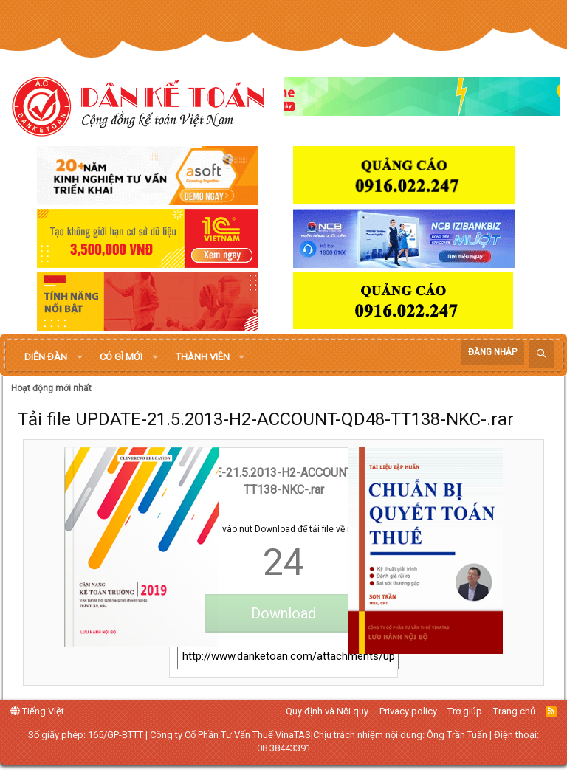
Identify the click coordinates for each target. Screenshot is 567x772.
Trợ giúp (464, 711)
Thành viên (203, 356)
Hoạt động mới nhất (51, 388)
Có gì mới (121, 356)
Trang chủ (514, 711)
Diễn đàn (45, 356)
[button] (79, 357)
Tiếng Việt (37, 711)
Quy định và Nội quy (327, 711)
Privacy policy (408, 711)
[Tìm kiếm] (541, 354)
